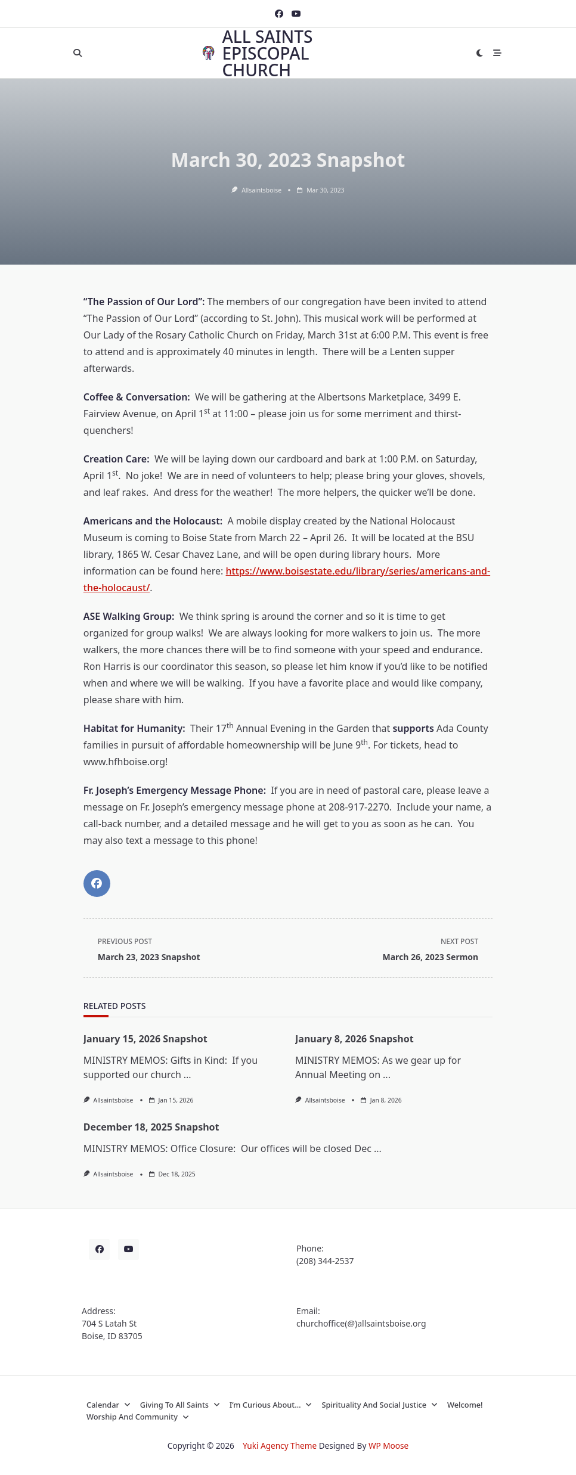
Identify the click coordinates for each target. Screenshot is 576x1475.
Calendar (108, 1404)
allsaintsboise (261, 190)
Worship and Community (137, 1416)
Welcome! (465, 1404)
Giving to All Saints (180, 1404)
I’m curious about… (271, 1404)
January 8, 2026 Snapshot (354, 1038)
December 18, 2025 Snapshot (151, 1127)
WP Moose (388, 1445)
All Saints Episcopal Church (267, 53)
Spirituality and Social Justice (379, 1404)
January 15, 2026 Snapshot (145, 1038)
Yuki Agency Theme (280, 1445)
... (187, 1074)
